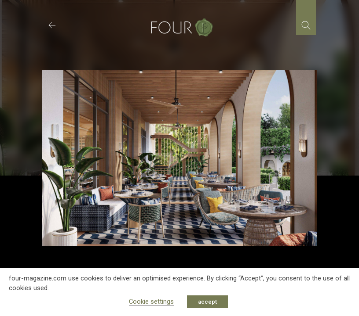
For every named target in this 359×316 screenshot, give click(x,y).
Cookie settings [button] (151, 301)
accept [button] (207, 301)
